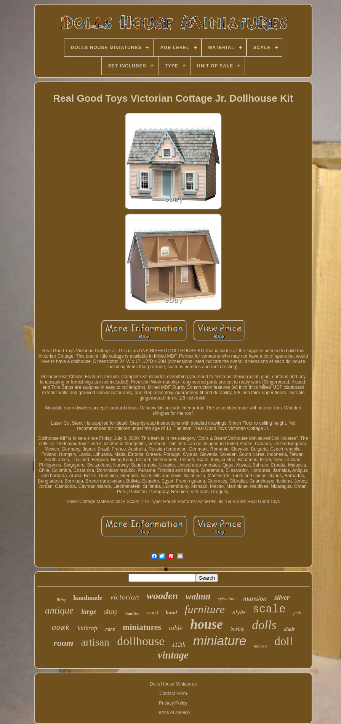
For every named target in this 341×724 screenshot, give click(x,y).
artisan (95, 642)
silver (282, 597)
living (61, 600)
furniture (204, 609)
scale (269, 609)
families (132, 613)
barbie (238, 629)
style (238, 612)
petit (297, 612)
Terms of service (173, 712)
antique (59, 610)
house (206, 624)
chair (289, 629)
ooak (60, 627)
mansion (255, 598)
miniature (220, 640)
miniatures (142, 627)
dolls (264, 625)
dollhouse (140, 641)
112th (179, 644)
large (88, 611)
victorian (124, 596)
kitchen (260, 646)
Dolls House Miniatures (173, 684)
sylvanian (226, 598)
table (176, 628)
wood (152, 612)
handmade (87, 597)
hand (171, 612)
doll (283, 641)
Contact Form (173, 693)
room (63, 643)
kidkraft (87, 628)
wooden (162, 595)
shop (111, 611)
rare (110, 629)
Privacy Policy (173, 703)
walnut (198, 596)
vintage (173, 655)
